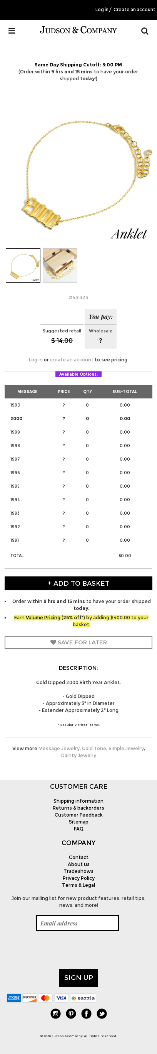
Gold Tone (94, 748)
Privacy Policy (79, 878)
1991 (14, 540)
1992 (15, 526)
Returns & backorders (78, 808)
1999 (15, 432)
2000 (16, 418)
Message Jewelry (59, 748)
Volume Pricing (43, 617)
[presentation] (65, 950)
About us (79, 864)
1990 (15, 405)
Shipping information (78, 801)
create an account (72, 360)
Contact (79, 857)
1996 (15, 472)
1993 (15, 513)
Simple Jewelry (126, 748)
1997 (15, 459)
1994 (15, 499)
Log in (102, 9)
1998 (15, 445)
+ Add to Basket (78, 583)
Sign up (78, 977)
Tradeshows (78, 871)
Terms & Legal (78, 885)
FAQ (79, 829)
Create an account (134, 9)
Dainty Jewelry (78, 755)
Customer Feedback (79, 815)
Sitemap (79, 822)
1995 (14, 486)
